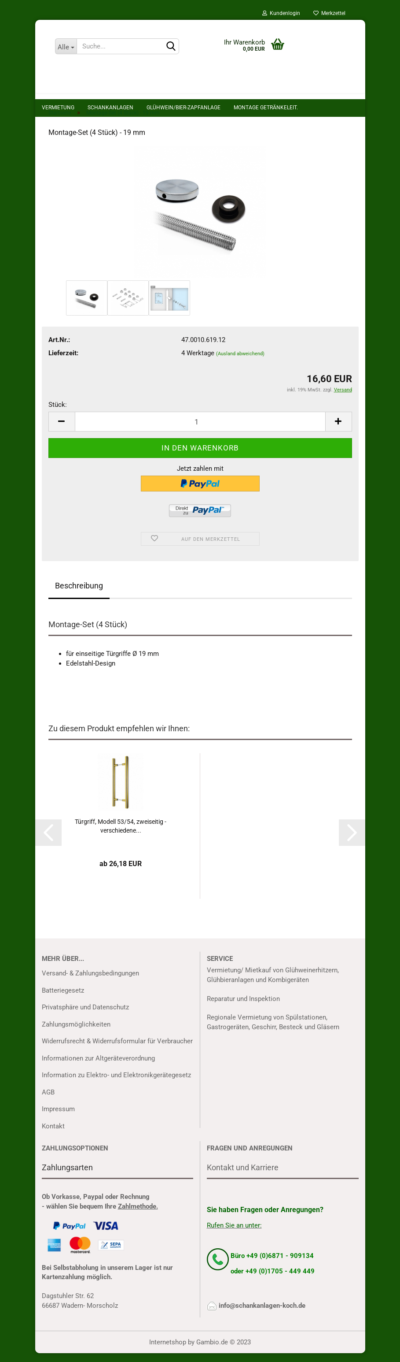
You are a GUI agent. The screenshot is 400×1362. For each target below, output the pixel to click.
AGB (48, 1101)
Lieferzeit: (63, 362)
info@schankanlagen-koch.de (262, 1314)
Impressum (58, 1118)
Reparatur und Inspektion (243, 1008)
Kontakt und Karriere (243, 1176)
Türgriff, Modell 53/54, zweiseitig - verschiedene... (120, 835)
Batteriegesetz (63, 999)
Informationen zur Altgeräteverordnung (98, 1067)
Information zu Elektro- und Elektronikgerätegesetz (116, 1084)
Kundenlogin (281, 13)
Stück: (57, 413)
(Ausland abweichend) (240, 362)
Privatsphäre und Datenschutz (85, 1016)
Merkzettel (329, 13)
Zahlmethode (137, 1215)
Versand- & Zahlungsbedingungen (90, 982)
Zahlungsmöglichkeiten (76, 1033)
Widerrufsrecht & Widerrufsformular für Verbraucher (117, 1050)
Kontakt (53, 1135)
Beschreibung (79, 594)
